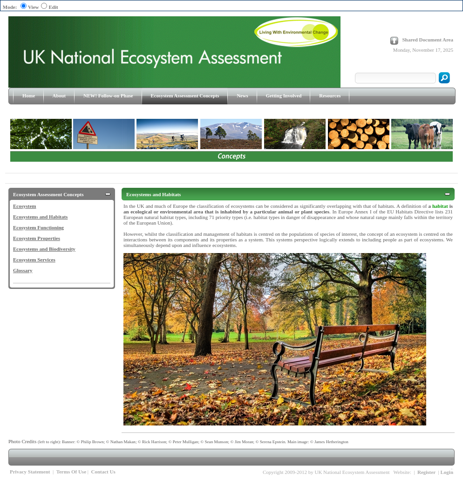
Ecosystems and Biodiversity (44, 249)
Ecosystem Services (34, 259)
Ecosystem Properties (36, 238)
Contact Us (103, 471)
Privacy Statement (30, 471)
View (33, 7)
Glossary (23, 270)
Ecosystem (24, 206)
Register (426, 472)
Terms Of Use (71, 471)
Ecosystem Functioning (38, 227)
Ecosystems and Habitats (40, 216)
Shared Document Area (427, 39)
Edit (53, 7)
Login (446, 472)
